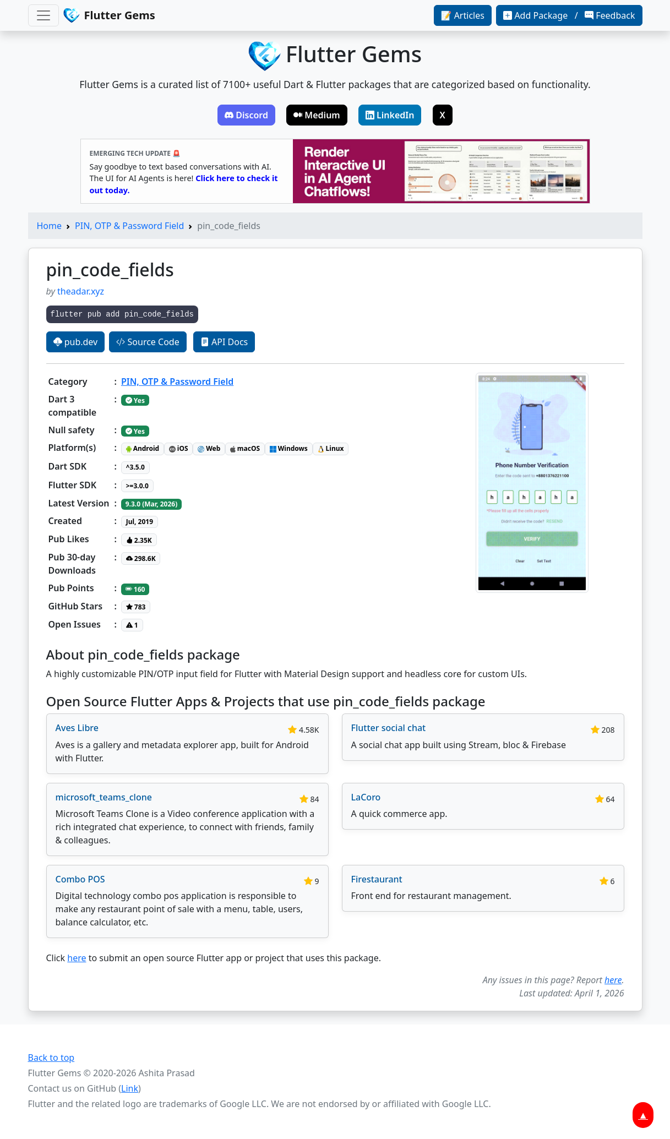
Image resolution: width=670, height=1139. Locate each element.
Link (129, 1088)
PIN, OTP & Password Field (129, 226)
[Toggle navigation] (43, 15)
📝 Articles (462, 15)
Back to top (51, 1057)
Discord (246, 115)
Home (49, 226)
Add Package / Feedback (569, 15)
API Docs (224, 342)
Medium (316, 115)
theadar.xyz (80, 291)
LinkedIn (390, 115)
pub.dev (75, 342)
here (76, 958)
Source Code (147, 342)
